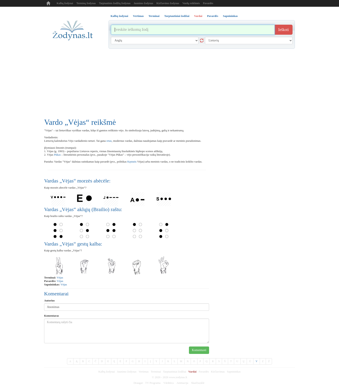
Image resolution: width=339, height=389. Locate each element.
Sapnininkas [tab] (230, 16)
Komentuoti (199, 350)
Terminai (156, 371)
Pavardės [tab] (212, 16)
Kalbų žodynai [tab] (119, 16)
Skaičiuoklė (197, 382)
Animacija (182, 382)
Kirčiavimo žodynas (167, 3)
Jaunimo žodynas (143, 3)
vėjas (60, 277)
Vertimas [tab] (138, 16)
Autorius (49, 300)
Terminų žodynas (86, 3)
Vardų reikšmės (191, 3)
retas (109, 140)
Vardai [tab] (198, 16)
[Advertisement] (169, 81)
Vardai (192, 371)
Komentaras (51, 315)
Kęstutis (132, 161)
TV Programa (152, 382)
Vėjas (60, 281)
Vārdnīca (168, 382)
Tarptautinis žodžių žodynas (115, 3)
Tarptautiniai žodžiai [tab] (176, 16)
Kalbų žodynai (65, 3)
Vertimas (144, 371)
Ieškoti (283, 30)
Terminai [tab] (154, 16)
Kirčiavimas (218, 371)
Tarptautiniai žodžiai (174, 371)
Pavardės (208, 3)
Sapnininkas (234, 371)
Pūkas (57, 154)
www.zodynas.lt (178, 377)
